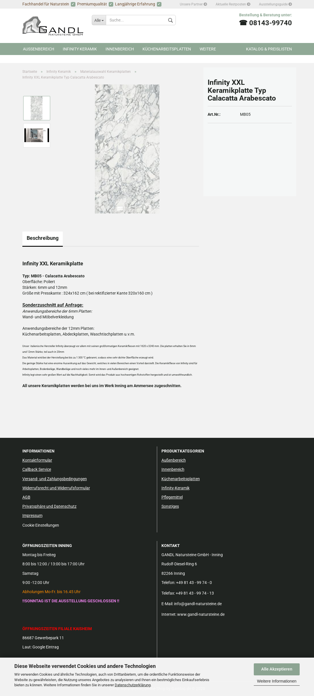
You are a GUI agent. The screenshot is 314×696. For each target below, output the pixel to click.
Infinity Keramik (80, 49)
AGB (26, 497)
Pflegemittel (172, 497)
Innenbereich (120, 49)
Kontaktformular (37, 460)
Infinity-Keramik (175, 488)
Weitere (208, 49)
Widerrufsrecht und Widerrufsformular (56, 488)
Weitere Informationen (276, 681)
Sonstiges (170, 506)
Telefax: (168, 593)
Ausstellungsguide (275, 4)
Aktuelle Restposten (233, 4)
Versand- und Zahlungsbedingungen (54, 479)
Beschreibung (42, 238)
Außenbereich (173, 460)
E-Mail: (167, 603)
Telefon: (168, 582)
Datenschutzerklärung (133, 685)
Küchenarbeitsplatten (167, 49)
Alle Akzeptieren (276, 669)
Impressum (32, 515)
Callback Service (36, 469)
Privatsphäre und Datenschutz (49, 506)
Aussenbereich (38, 49)
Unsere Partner (193, 4)
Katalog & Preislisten (269, 49)
